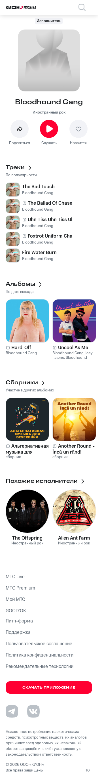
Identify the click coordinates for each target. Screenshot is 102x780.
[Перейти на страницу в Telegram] (12, 711)
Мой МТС (15, 599)
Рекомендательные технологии (39, 666)
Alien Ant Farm (74, 538)
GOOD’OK (16, 610)
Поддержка (18, 632)
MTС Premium (20, 588)
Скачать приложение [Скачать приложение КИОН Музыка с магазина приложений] (48, 687)
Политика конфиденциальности (39, 655)
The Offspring (27, 538)
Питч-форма (19, 621)
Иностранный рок (49, 112)
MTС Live (15, 576)
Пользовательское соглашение (39, 643)
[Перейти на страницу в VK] (33, 711)
